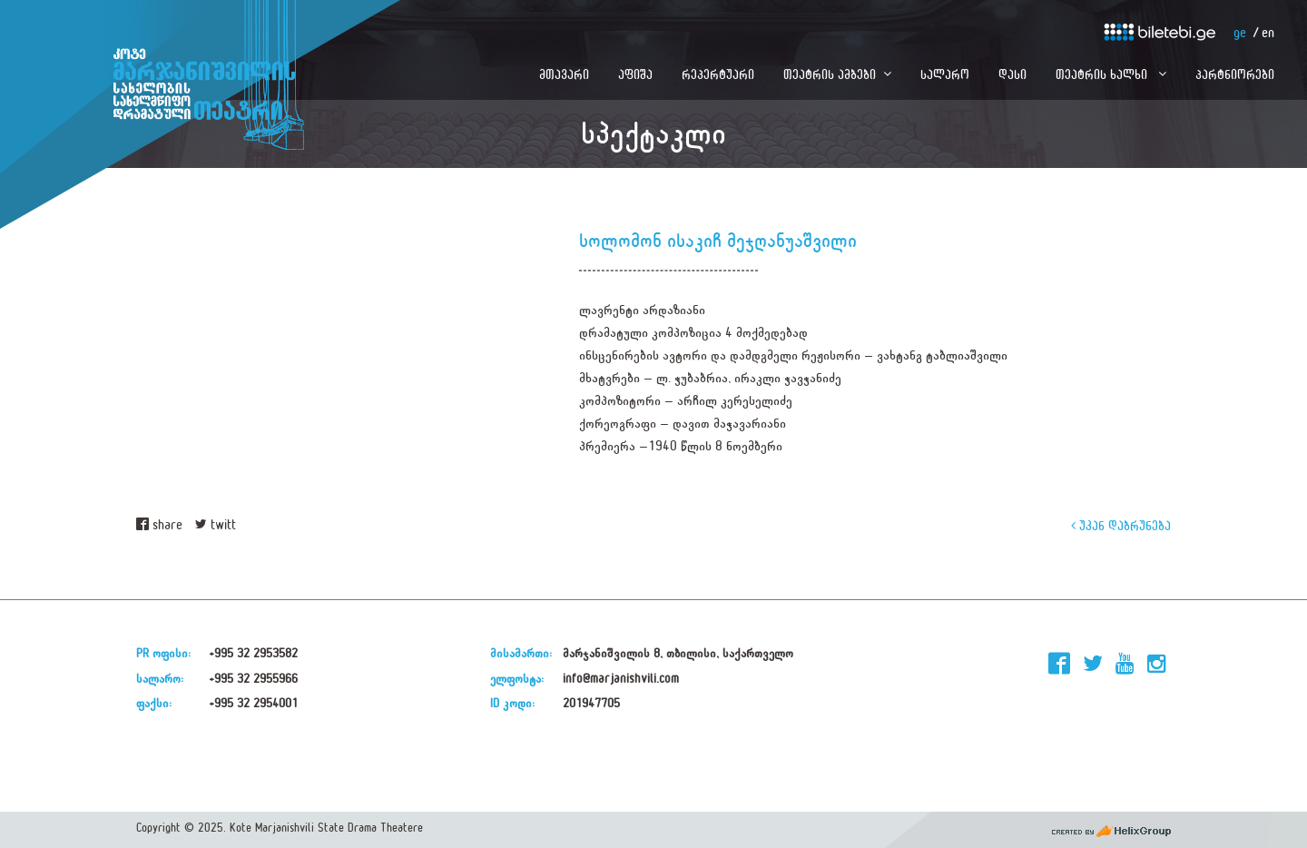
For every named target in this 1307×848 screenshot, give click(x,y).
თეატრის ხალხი (1103, 74)
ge (1239, 33)
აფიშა (635, 74)
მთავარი (564, 74)
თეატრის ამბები (829, 74)
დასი (1012, 74)
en (1268, 33)
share (159, 525)
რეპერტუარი (718, 74)
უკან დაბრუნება (1121, 525)
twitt (215, 525)
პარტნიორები (1234, 74)
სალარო (944, 74)
